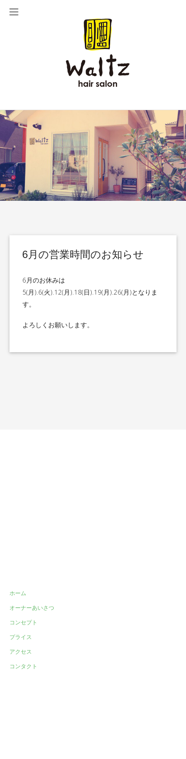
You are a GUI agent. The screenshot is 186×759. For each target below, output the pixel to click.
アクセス (20, 651)
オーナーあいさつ (31, 608)
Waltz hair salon (114, 728)
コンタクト (23, 666)
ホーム (17, 593)
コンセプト (23, 622)
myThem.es (25, 739)
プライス (20, 637)
